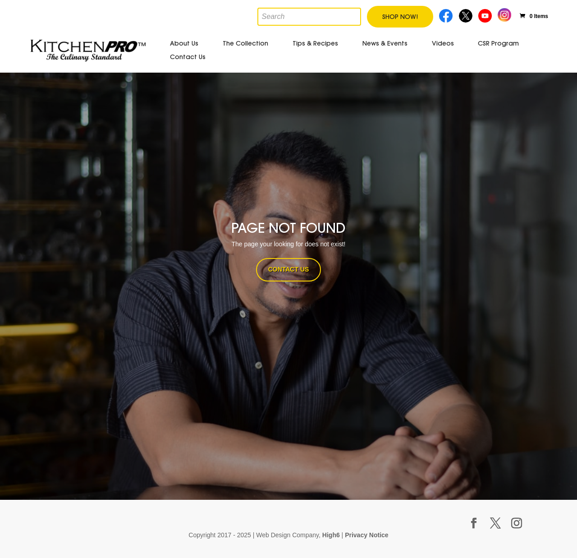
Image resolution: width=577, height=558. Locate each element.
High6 (331, 535)
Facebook (446, 14)
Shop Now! (400, 17)
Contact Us (188, 57)
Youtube (486, 14)
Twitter (466, 14)
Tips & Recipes (315, 43)
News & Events (385, 43)
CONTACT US (288, 269)
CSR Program (498, 43)
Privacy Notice (367, 535)
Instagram (504, 13)
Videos (443, 43)
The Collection (245, 43)
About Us (184, 43)
